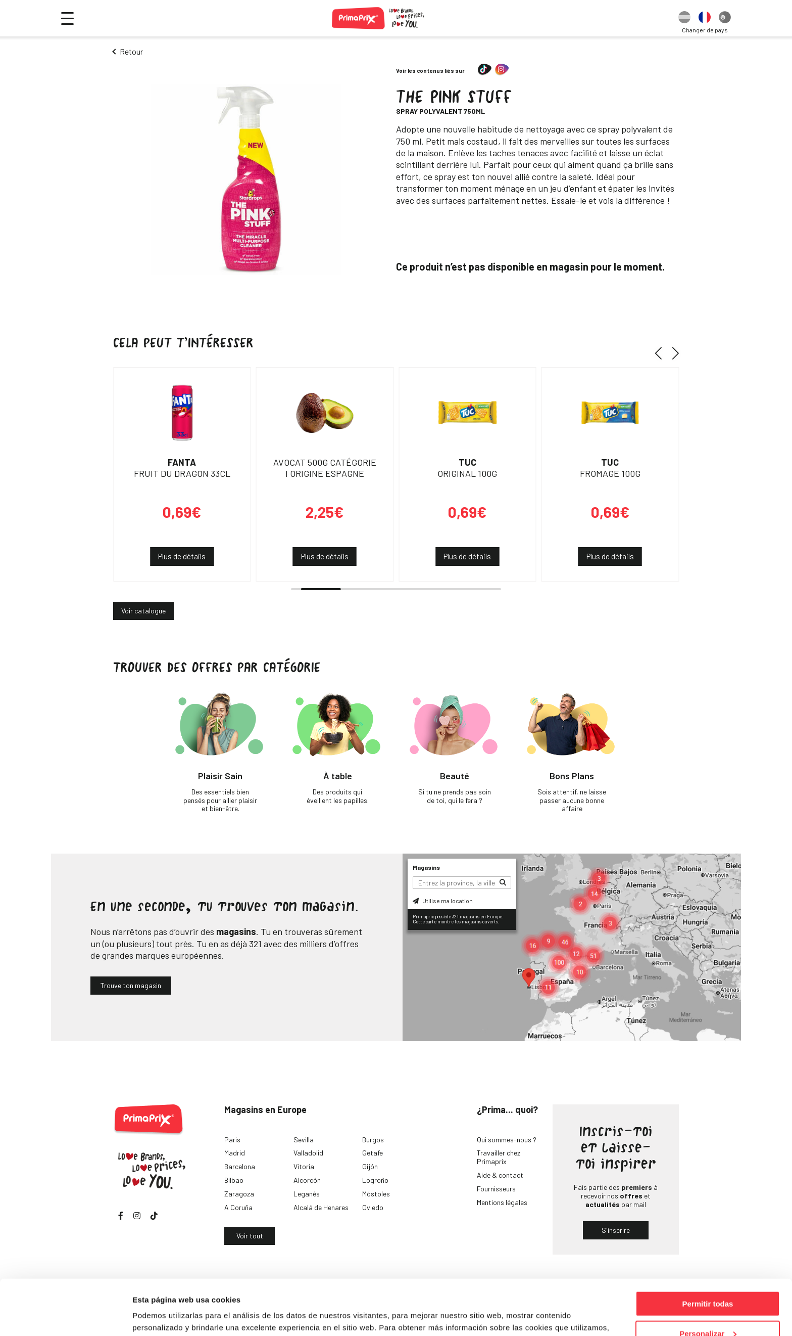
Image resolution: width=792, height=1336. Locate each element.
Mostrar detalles (161, 1315)
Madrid (234, 1152)
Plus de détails (182, 556)
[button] (662, 353)
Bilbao (233, 1180)
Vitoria (303, 1166)
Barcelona (239, 1166)
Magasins (426, 867)
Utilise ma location (443, 900)
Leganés (306, 1193)
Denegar (707, 1311)
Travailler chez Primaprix (498, 1157)
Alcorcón (307, 1180)
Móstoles (376, 1193)
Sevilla (303, 1139)
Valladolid (308, 1152)
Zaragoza (239, 1193)
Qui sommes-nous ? (506, 1139)
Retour (131, 51)
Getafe (372, 1152)
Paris (232, 1139)
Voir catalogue (143, 610)
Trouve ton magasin (131, 985)
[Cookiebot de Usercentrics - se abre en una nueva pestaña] (65, 1316)
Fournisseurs (496, 1188)
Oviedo (372, 1207)
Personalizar (707, 1281)
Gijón (370, 1166)
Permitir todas (707, 1252)
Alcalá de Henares (321, 1207)
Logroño (375, 1180)
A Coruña (238, 1207)
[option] (684, 18)
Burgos (373, 1139)
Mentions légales (502, 1202)
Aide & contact (500, 1175)
